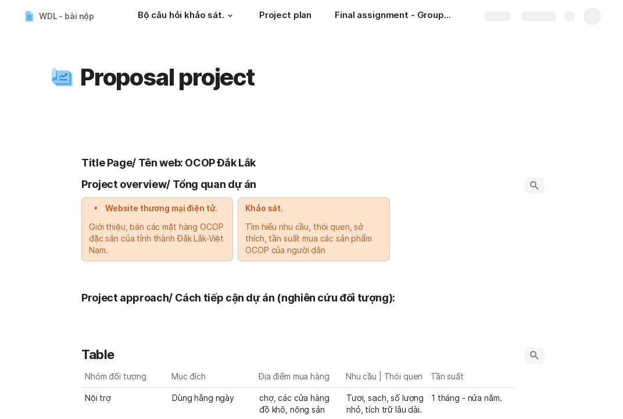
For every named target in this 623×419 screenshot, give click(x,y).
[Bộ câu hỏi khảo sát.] (187, 16)
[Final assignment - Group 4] (393, 16)
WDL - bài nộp (66, 16)
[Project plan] (285, 16)
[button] (230, 16)
